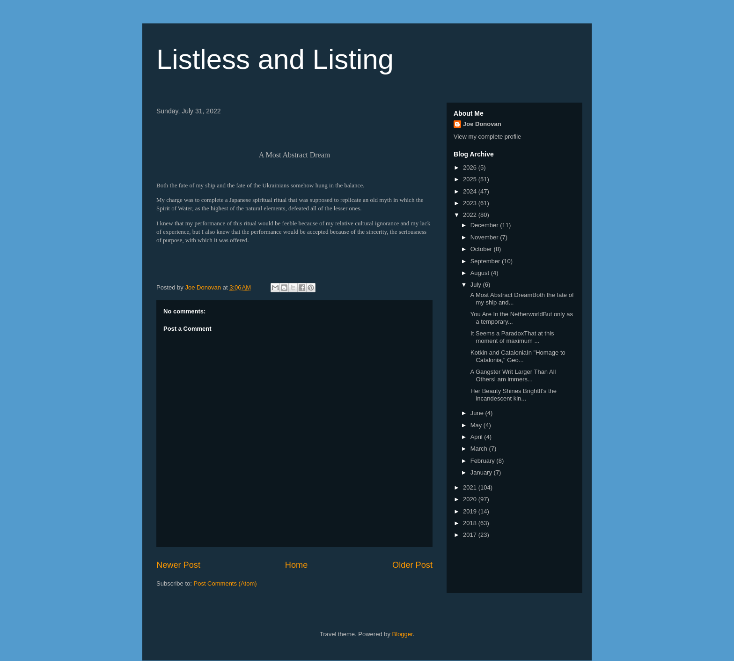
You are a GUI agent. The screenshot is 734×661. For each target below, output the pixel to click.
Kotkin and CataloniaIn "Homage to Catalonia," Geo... (517, 356)
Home (296, 565)
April (477, 436)
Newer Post (178, 565)
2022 (470, 214)
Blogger (402, 634)
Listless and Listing (275, 59)
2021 (470, 487)
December (485, 225)
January (482, 472)
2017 (470, 534)
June (477, 412)
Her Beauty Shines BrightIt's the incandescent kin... (512, 394)
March (479, 448)
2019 (470, 511)
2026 (470, 167)
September (486, 261)
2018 (470, 523)
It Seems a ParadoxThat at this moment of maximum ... (511, 337)
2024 (470, 191)
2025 (470, 179)
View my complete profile (487, 136)
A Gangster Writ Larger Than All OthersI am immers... (512, 375)
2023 (470, 203)
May (477, 425)
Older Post (412, 565)
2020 (470, 499)
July (476, 284)
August (480, 272)
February (483, 460)
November (485, 237)
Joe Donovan (482, 123)
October (482, 249)
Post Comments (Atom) (225, 583)
